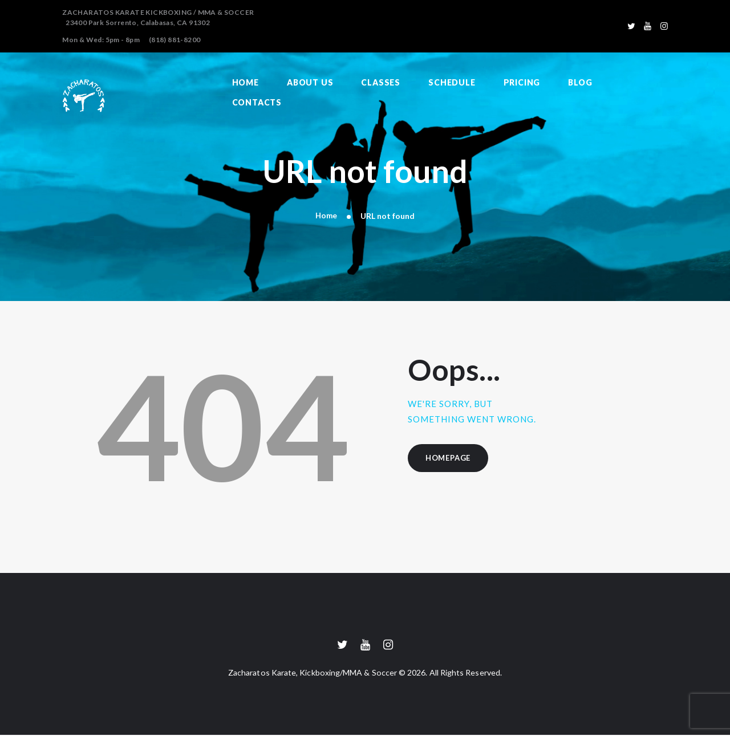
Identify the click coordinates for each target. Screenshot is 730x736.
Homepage (450, 458)
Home (326, 216)
